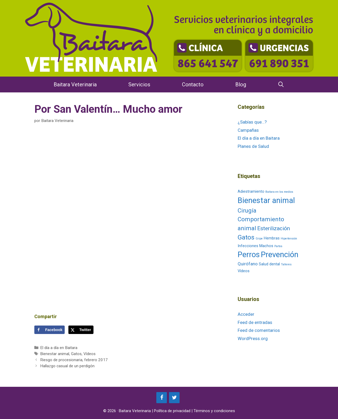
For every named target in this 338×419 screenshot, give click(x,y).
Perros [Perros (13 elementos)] (249, 254)
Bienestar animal (54, 353)
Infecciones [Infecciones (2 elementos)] (248, 246)
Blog (240, 84)
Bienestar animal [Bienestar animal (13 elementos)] (266, 200)
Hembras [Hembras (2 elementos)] (272, 238)
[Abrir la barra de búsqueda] (281, 84)
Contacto (193, 84)
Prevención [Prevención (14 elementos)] (279, 254)
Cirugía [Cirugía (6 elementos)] (247, 210)
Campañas (248, 130)
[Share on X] (80, 330)
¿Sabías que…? (252, 122)
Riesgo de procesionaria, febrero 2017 (74, 359)
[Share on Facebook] (49, 330)
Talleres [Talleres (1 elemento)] (286, 264)
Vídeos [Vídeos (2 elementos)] (244, 271)
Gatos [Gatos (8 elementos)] (246, 237)
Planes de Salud (253, 146)
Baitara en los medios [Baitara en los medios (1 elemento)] (279, 192)
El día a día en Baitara (58, 347)
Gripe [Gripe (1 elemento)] (259, 238)
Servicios (139, 84)
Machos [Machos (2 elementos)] (266, 246)
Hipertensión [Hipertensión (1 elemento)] (289, 238)
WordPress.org (253, 338)
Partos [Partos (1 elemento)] (278, 246)
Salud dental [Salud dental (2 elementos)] (269, 264)
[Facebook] (161, 397)
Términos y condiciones (214, 410)
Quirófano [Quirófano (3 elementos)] (248, 263)
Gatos (76, 353)
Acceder (246, 314)
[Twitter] (174, 397)
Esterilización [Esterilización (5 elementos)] (273, 228)
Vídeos (89, 353)
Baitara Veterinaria (75, 84)
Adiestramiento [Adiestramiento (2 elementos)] (251, 191)
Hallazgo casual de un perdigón (67, 366)
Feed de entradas (255, 322)
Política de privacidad (172, 410)
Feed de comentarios (259, 330)
